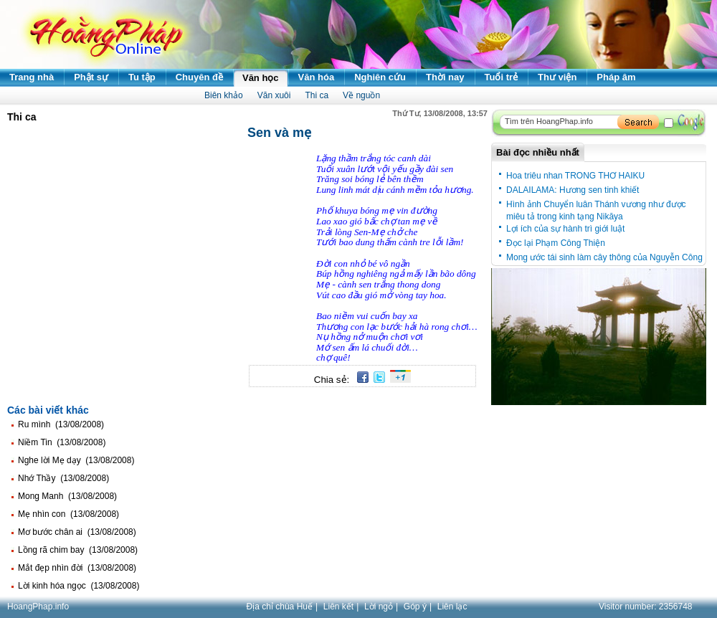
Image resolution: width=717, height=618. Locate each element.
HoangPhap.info (38, 607)
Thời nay (445, 77)
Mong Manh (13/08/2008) (67, 496)
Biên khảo (223, 95)
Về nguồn (361, 95)
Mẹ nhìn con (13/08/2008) (68, 514)
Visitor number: (646, 607)
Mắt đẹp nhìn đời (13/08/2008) (77, 568)
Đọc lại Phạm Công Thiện (555, 243)
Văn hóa (316, 77)
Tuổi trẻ (501, 77)
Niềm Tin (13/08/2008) (61, 442)
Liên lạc (452, 607)
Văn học (260, 77)
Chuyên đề (199, 77)
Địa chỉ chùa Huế (280, 607)
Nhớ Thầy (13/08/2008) (63, 478)
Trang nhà (31, 77)
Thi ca (316, 95)
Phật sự (91, 77)
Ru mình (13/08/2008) (61, 424)
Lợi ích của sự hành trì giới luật (565, 229)
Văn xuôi (274, 95)
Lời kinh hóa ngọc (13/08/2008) (78, 586)
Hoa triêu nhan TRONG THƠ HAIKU (575, 176)
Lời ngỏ (378, 607)
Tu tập (142, 77)
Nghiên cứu (380, 77)
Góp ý (415, 607)
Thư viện (557, 77)
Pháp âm (616, 77)
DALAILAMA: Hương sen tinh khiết (572, 190)
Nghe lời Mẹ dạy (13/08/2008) (76, 460)
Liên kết (338, 607)
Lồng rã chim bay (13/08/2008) (78, 550)
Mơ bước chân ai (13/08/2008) (77, 532)
